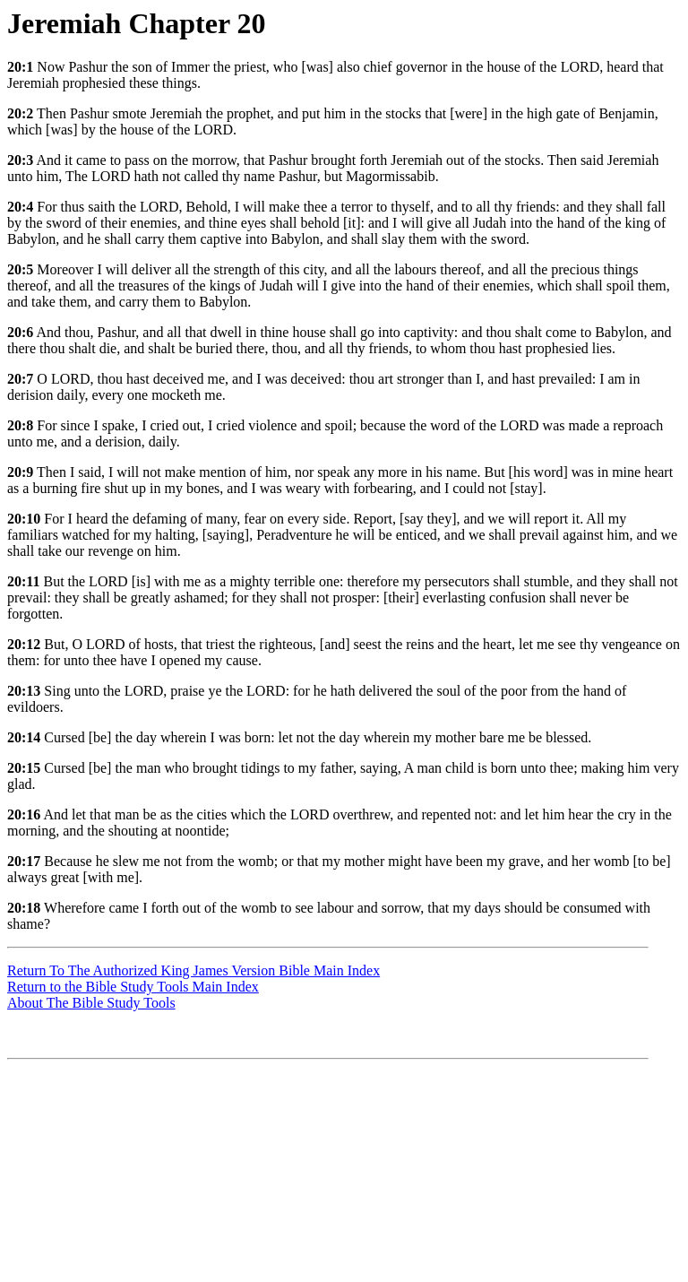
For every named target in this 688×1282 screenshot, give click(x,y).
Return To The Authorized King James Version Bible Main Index (193, 970)
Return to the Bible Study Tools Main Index (133, 986)
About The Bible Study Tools (91, 1002)
